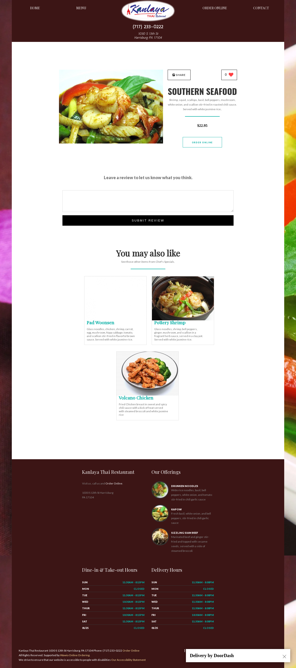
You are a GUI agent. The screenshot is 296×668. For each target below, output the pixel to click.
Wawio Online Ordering (74, 655)
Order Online (215, 8)
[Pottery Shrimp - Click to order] (183, 319)
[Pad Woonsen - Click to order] (115, 319)
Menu (81, 8)
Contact (261, 8)
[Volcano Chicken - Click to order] (148, 394)
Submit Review (148, 220)
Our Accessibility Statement (128, 660)
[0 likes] (229, 75)
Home (35, 8)
